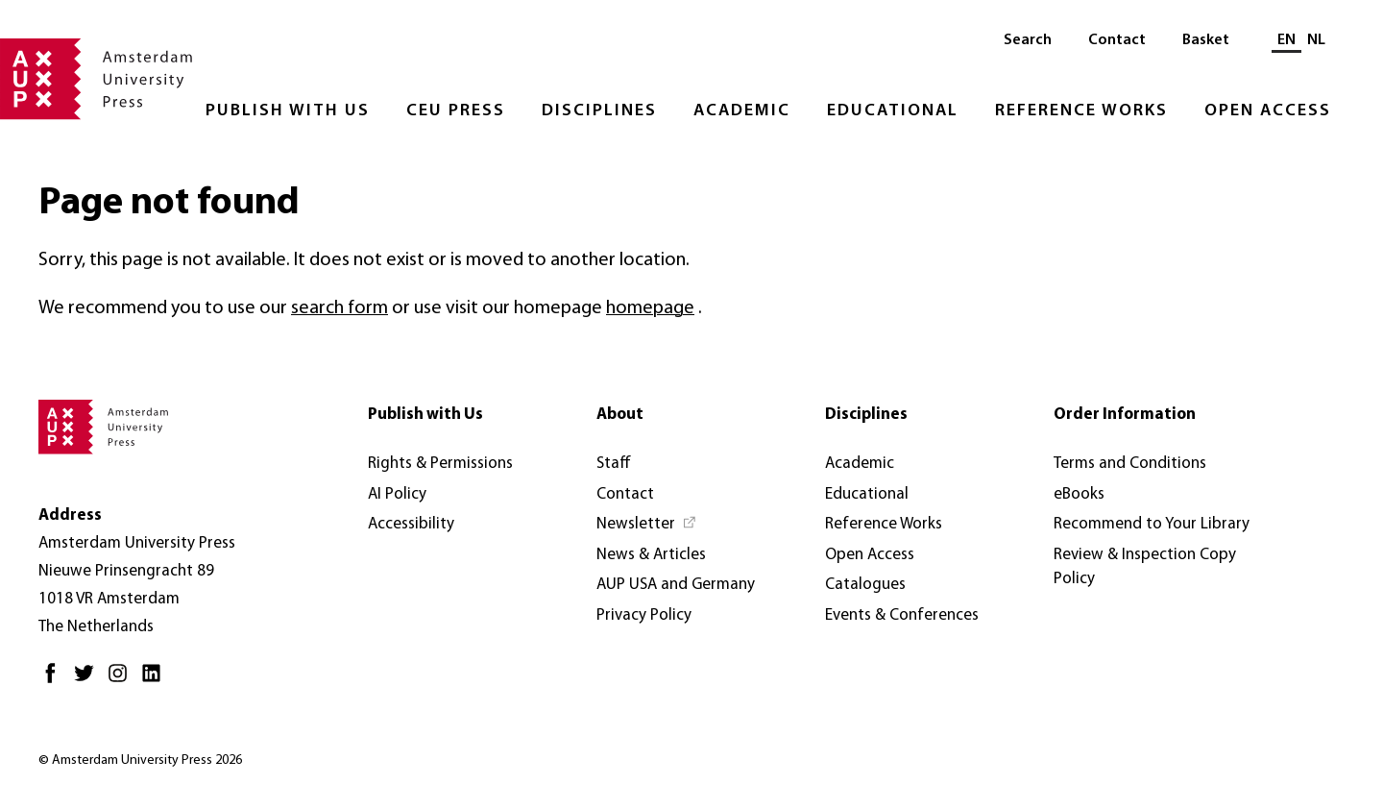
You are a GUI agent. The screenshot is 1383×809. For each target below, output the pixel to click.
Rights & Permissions (440, 463)
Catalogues (865, 584)
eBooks (1079, 494)
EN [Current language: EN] (1286, 40)
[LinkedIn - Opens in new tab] (156, 681)
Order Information (1125, 414)
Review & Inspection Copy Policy (1145, 567)
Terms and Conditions (1130, 463)
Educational (892, 111)
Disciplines (599, 111)
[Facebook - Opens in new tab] (55, 681)
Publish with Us (288, 111)
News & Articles (651, 555)
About (619, 414)
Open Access (1267, 111)
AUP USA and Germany (675, 584)
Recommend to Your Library (1152, 524)
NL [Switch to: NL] (1316, 40)
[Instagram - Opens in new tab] (122, 681)
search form (339, 308)
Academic (741, 111)
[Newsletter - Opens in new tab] (647, 524)
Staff (613, 463)
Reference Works (1081, 111)
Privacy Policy (644, 615)
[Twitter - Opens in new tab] (89, 681)
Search (1028, 40)
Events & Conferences (902, 615)
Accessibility (411, 524)
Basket (1205, 40)
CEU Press (455, 111)
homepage (650, 308)
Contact (1117, 40)
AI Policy (397, 494)
